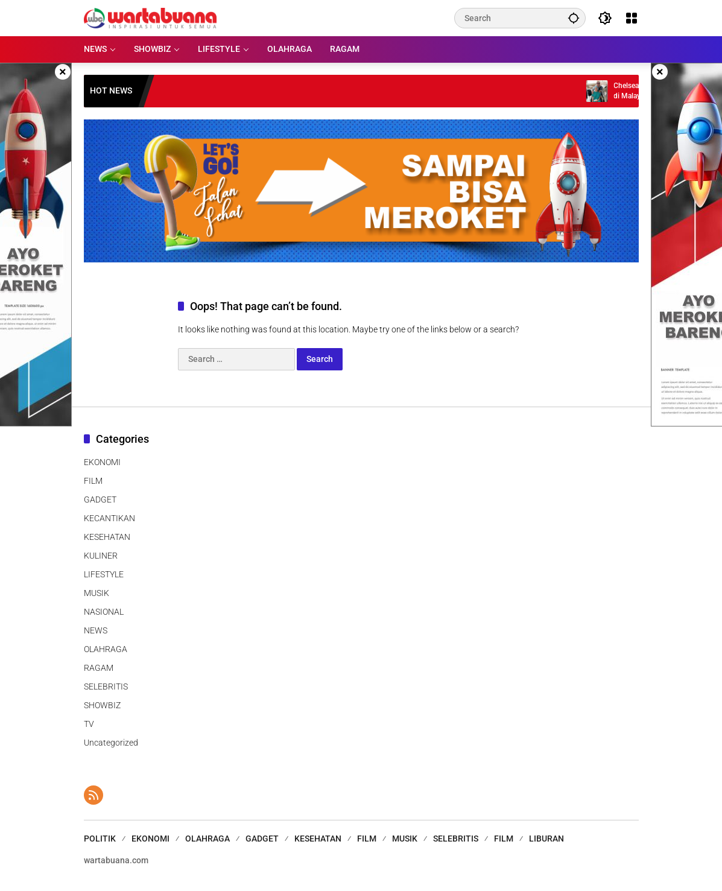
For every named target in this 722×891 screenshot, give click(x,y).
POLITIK (100, 838)
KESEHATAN (107, 537)
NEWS (95, 630)
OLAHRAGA (105, 649)
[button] (574, 18)
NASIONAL (104, 612)
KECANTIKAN (109, 518)
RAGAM (98, 668)
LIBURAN (546, 838)
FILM (93, 481)
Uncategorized (111, 742)
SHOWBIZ (102, 705)
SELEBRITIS (106, 686)
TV (89, 724)
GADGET (100, 499)
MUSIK (96, 593)
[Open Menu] (631, 18)
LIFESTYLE (104, 574)
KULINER (101, 555)
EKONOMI (102, 462)
